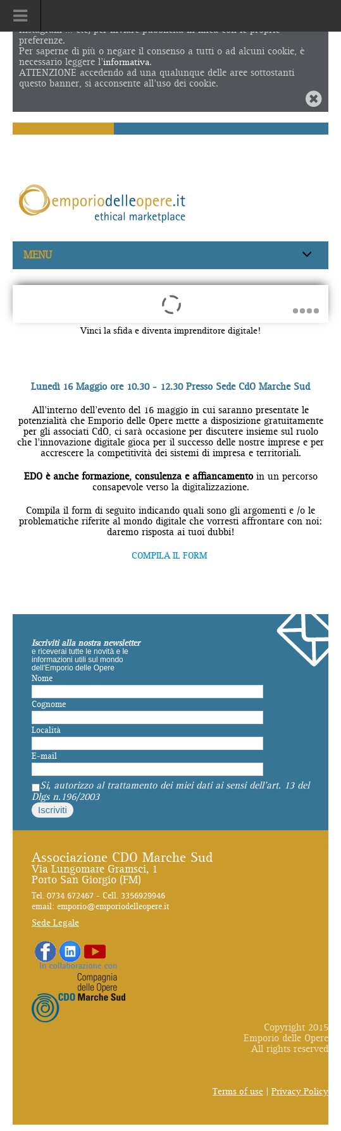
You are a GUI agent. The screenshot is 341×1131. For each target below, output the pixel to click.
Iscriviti (52, 809)
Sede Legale (55, 923)
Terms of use (238, 1091)
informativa (126, 62)
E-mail (44, 756)
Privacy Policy (299, 1091)
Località (46, 730)
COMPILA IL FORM (171, 555)
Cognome (49, 704)
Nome (42, 678)
